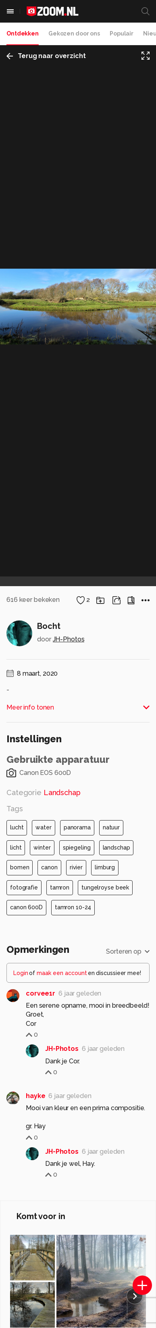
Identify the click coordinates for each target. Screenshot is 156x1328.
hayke (35, 1096)
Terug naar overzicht (46, 56)
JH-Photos (69, 639)
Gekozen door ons (74, 33)
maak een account (62, 973)
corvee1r (40, 993)
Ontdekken (22, 33)
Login (20, 973)
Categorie (43, 792)
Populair (121, 33)
